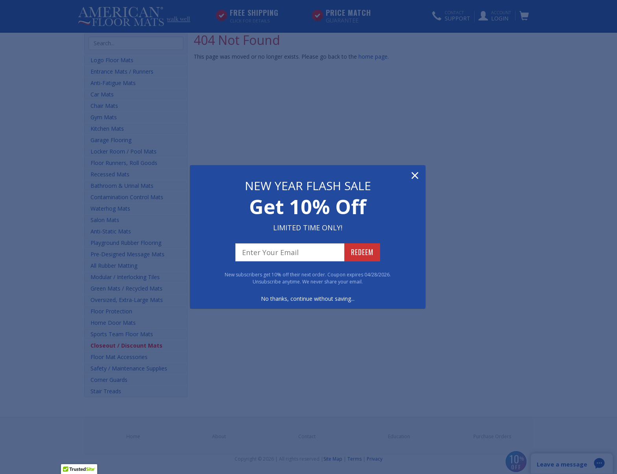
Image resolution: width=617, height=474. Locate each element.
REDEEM (362, 252)
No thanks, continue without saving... (308, 298)
